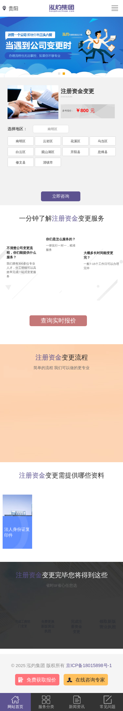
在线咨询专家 (90, 679)
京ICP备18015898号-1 (89, 665)
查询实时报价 (58, 320)
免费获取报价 (41, 679)
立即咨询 (60, 196)
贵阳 (13, 8)
